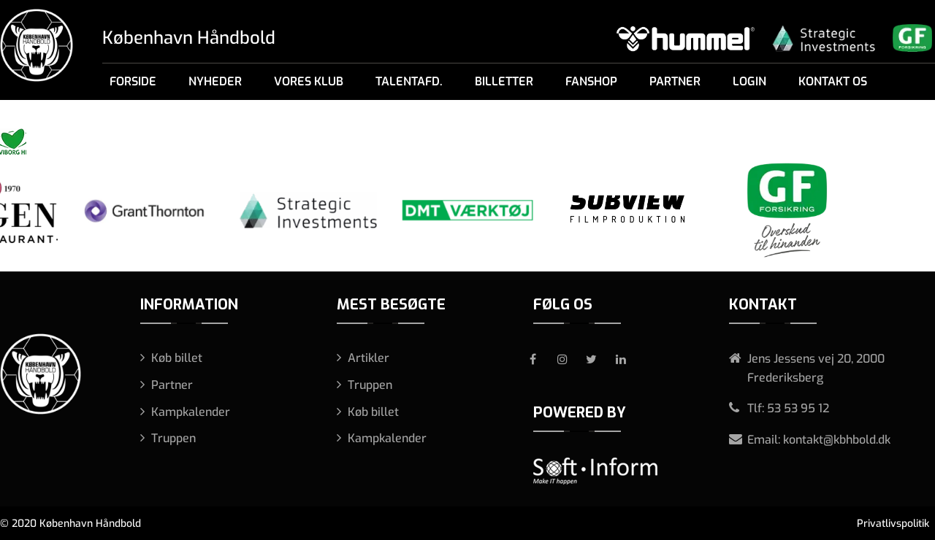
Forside (133, 81)
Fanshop (591, 81)
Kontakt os (832, 81)
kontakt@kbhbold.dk (836, 439)
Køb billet (176, 358)
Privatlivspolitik (893, 524)
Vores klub (308, 81)
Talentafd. (409, 81)
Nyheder (215, 81)
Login (749, 81)
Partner (675, 81)
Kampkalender (190, 412)
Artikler (368, 358)
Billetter (504, 81)
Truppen (173, 438)
